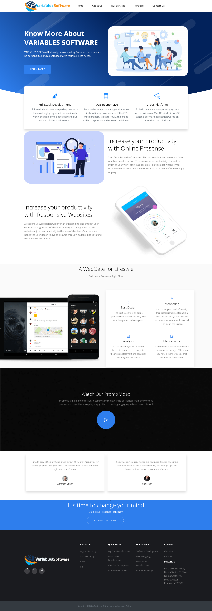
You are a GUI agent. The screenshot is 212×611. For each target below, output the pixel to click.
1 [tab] (101, 500)
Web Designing (143, 556)
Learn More (37, 69)
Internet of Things (144, 570)
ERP (82, 566)
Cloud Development (117, 570)
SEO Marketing (87, 556)
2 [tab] (106, 500)
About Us (97, 5)
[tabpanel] (65, 476)
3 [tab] (110, 500)
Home (80, 5)
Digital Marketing (88, 551)
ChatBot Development (119, 565)
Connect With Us (105, 520)
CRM (82, 561)
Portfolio (139, 5)
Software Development (147, 551)
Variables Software (125, 606)
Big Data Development (119, 551)
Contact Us (159, 5)
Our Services (118, 5)
